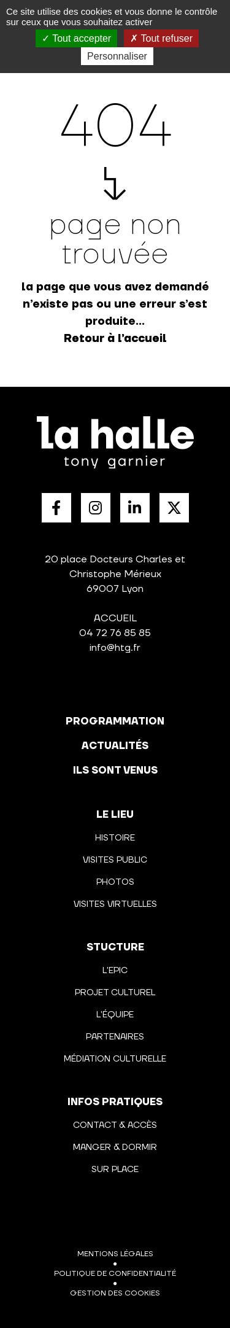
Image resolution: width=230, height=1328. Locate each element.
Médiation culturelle (115, 1059)
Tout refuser (161, 38)
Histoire (115, 838)
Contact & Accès (115, 1125)
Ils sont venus (115, 770)
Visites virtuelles (115, 904)
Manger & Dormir (115, 1147)
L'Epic (115, 970)
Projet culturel (115, 992)
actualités (115, 746)
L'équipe (115, 1014)
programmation (115, 721)
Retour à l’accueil (115, 339)
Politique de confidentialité (115, 1273)
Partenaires (115, 1037)
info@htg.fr (115, 648)
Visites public (115, 860)
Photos (115, 882)
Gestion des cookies (115, 1293)
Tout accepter (76, 38)
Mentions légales (115, 1254)
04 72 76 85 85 (115, 633)
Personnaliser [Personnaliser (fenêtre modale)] (117, 56)
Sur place (115, 1169)
